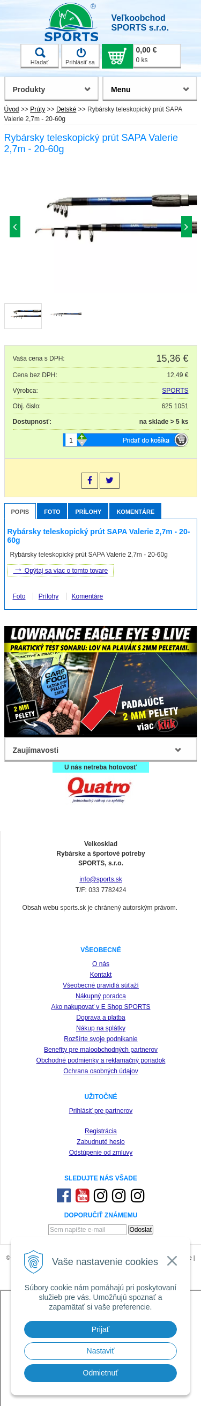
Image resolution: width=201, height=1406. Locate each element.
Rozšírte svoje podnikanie (100, 1039)
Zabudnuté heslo (100, 1142)
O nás (100, 964)
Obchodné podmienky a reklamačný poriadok (101, 1060)
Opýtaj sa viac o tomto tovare (60, 569)
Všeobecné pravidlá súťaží (101, 985)
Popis (20, 511)
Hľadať (40, 56)
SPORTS (175, 390)
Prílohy (88, 511)
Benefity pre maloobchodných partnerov (101, 1049)
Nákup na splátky (100, 1028)
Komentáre (135, 511)
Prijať (100, 1329)
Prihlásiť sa (80, 56)
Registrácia (101, 1131)
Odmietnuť (100, 1372)
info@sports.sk (100, 879)
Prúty (37, 109)
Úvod (11, 109)
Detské (66, 109)
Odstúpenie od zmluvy (101, 1152)
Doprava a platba (100, 1017)
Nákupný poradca (101, 996)
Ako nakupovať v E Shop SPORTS (100, 1007)
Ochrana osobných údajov (100, 1071)
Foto (52, 511)
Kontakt (101, 974)
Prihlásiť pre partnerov (101, 1111)
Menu (121, 89)
